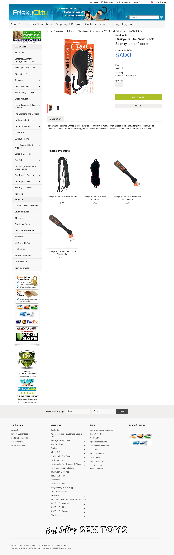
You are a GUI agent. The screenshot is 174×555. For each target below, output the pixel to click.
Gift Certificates (107, 2)
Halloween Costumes (24, 120)
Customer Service (96, 24)
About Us (17, 24)
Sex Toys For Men (22, 181)
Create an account (130, 2)
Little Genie (20, 249)
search (161, 17)
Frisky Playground (123, 24)
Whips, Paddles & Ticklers (88, 31)
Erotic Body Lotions (23, 98)
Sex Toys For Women (24, 187)
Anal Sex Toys (21, 74)
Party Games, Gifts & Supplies (24, 146)
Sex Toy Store (32, 548)
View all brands (22, 268)
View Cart (143, 2)
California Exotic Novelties (26, 205)
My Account (93, 2)
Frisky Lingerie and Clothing (27, 114)
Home (49, 31)
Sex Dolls (19, 160)
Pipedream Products (23, 224)
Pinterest (140, 430)
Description (55, 119)
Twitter (130, 430)
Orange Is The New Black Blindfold (95, 198)
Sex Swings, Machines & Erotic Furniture (25, 167)
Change (162, 2)
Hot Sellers (20, 52)
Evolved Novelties (23, 255)
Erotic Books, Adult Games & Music (26, 106)
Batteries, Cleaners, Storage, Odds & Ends (24, 60)
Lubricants (19, 132)
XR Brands (19, 218)
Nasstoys (19, 236)
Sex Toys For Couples (24, 175)
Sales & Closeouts (23, 154)
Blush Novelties (22, 211)
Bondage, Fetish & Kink (25, 67)
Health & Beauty (22, 126)
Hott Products (21, 261)
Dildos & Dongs (22, 86)
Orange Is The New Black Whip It (62, 196)
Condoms (19, 80)
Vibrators (19, 194)
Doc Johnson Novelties (25, 230)
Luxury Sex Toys (22, 138)
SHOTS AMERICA (22, 243)
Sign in (118, 2)
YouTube (135, 430)
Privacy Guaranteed (39, 24)
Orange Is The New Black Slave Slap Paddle (127, 198)
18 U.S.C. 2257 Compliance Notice (60, 548)
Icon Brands (121, 35)
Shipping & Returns (68, 24)
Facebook (145, 430)
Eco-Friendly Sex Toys (24, 92)
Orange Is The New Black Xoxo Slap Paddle (62, 252)
